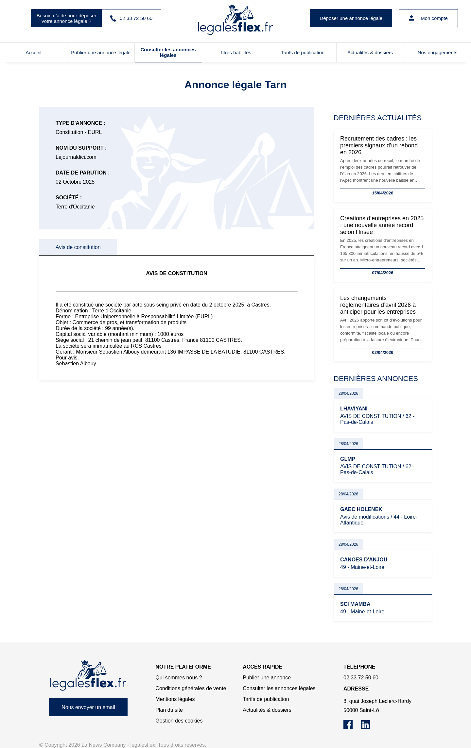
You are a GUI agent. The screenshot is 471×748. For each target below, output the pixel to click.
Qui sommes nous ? (178, 677)
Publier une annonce (267, 677)
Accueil (33, 52)
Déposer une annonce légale (351, 18)
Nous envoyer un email (88, 707)
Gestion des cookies (178, 720)
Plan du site (169, 710)
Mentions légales (175, 699)
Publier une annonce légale (101, 52)
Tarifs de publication (303, 52)
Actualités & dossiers (370, 52)
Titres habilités (235, 52)
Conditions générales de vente (190, 688)
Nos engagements (438, 52)
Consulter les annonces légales (168, 52)
